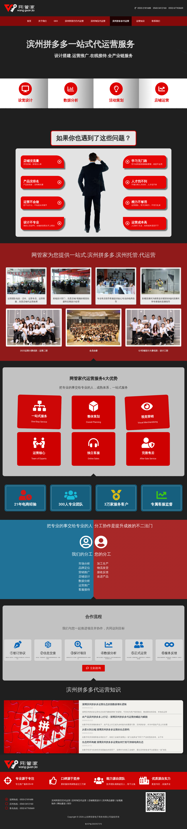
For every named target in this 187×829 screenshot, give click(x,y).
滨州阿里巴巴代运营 (74, 21)
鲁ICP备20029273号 (93, 824)
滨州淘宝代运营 (98, 21)
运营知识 (140, 21)
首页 (29, 21)
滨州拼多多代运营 (120, 21)
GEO (56, 21)
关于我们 (42, 21)
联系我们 (156, 21)
